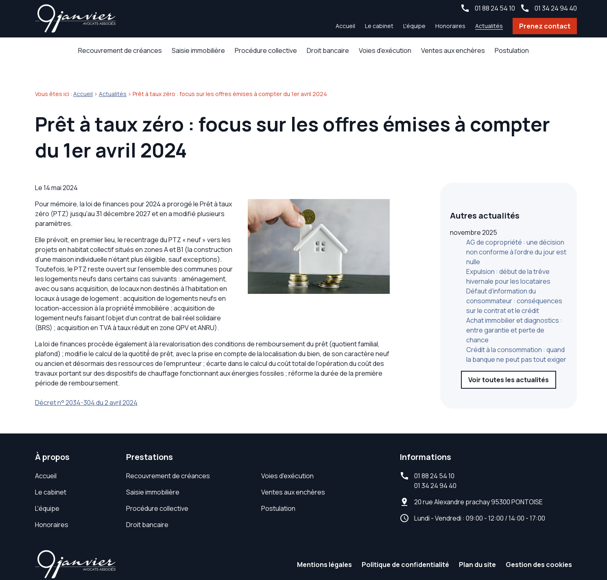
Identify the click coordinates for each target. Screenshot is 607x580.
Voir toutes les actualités (508, 349)
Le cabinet (379, 26)
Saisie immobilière (198, 50)
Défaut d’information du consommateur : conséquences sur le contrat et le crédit (514, 270)
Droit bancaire (328, 50)
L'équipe (414, 26)
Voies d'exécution (385, 50)
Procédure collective (266, 50)
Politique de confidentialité (405, 551)
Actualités (489, 26)
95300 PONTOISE (478, 488)
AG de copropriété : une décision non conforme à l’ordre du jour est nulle (516, 221)
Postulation (512, 50)
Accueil (345, 26)
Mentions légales (324, 551)
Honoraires (450, 26)
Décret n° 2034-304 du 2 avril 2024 (86, 389)
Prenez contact (544, 26)
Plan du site (477, 551)
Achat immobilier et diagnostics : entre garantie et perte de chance (514, 299)
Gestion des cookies (539, 551)
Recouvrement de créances (120, 50)
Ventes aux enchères (453, 50)
